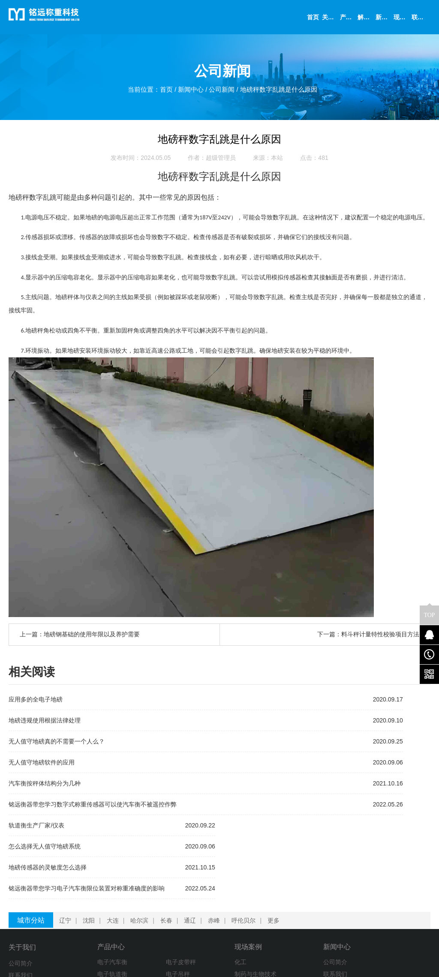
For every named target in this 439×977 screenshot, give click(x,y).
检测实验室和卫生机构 (195, 931)
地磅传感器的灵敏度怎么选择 (263, 744)
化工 (171, 883)
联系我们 (21, 895)
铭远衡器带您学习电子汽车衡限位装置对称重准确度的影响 (302, 765)
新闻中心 (188, 92)
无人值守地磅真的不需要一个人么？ (57, 744)
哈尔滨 (143, 840)
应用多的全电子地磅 (36, 702)
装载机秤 (82, 919)
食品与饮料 (180, 907)
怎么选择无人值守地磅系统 (260, 723)
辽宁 (69, 840)
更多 (277, 840)
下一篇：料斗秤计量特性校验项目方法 (368, 638)
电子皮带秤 (132, 883)
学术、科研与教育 (189, 919)
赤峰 (217, 840)
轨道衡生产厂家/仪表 (252, 702)
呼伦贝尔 (247, 840)
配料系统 (82, 907)
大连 (116, 840)
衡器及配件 (85, 931)
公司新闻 (222, 92)
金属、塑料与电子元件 (195, 943)
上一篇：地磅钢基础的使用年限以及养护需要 (80, 638)
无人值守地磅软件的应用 (42, 765)
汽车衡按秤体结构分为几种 (45, 786)
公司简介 (21, 883)
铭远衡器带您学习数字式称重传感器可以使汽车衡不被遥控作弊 (93, 807)
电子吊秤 (129, 895)
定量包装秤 (132, 919)
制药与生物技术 (186, 895)
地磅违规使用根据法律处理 (45, 723)
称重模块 (129, 907)
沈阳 (92, 840)
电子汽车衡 (85, 883)
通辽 (193, 840)
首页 (162, 92)
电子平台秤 (132, 931)
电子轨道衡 (85, 895)
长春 (170, 840)
